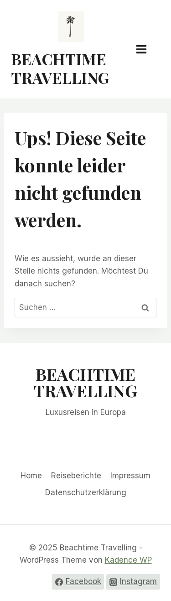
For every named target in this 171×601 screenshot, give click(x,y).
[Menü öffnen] (146, 49)
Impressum (130, 475)
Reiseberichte (76, 475)
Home (31, 475)
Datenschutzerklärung (85, 492)
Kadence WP (128, 560)
